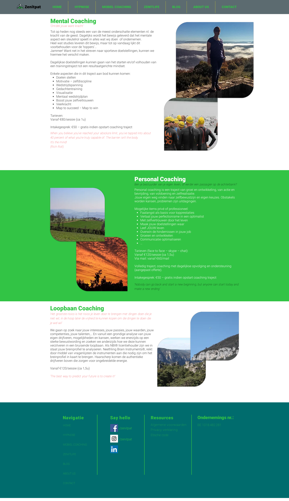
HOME (67, 425)
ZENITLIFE (69, 454)
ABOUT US (69, 473)
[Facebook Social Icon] (114, 428)
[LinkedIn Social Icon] (114, 449)
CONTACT (69, 483)
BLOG (66, 463)
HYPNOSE (69, 435)
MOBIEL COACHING (75, 444)
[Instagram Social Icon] (114, 439)
